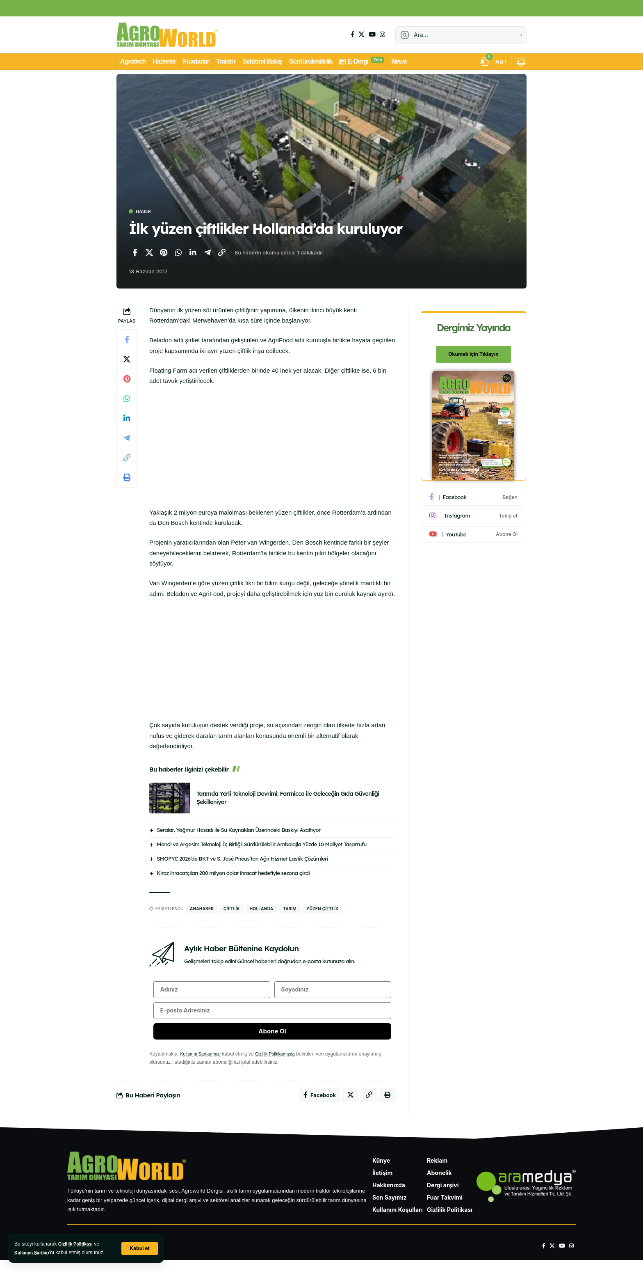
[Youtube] (474, 530)
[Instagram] (382, 34)
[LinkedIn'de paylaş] (192, 253)
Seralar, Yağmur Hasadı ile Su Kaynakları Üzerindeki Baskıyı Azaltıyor (238, 830)
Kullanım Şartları (33, 1252)
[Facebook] (352, 34)
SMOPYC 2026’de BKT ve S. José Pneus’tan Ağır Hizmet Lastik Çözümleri (242, 859)
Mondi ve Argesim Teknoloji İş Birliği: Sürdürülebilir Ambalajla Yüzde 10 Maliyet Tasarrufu (262, 845)
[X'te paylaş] (149, 253)
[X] (361, 34)
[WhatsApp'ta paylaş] (178, 253)
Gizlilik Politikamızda (282, 1062)
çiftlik (231, 909)
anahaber (202, 909)
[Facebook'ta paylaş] (134, 253)
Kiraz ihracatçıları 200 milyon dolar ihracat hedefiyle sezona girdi (233, 873)
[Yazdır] (127, 478)
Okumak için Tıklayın (474, 349)
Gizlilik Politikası (77, 1244)
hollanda (261, 909)
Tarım (289, 909)
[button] (139, 1248)
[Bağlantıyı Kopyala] (222, 253)
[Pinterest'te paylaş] (163, 253)
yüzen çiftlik (322, 909)
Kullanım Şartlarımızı (203, 1062)
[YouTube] (372, 34)
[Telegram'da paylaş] (207, 253)
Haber (146, 212)
